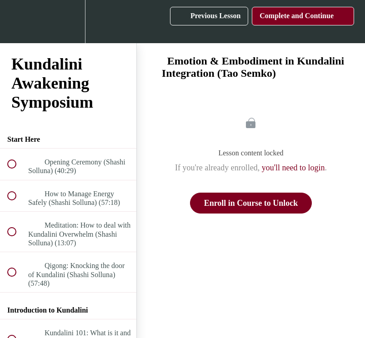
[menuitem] (68, 21)
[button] (17, 21)
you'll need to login (293, 167)
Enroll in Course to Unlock (251, 203)
